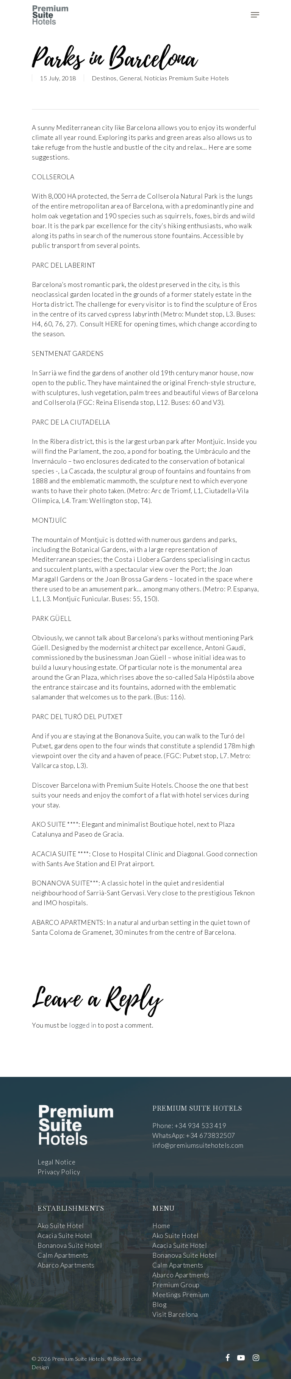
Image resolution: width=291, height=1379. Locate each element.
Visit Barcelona (175, 1314)
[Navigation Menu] (255, 15)
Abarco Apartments (66, 1265)
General (130, 77)
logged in (83, 1025)
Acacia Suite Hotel (65, 1236)
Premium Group (176, 1285)
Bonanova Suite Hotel (70, 1245)
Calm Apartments (63, 1255)
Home (161, 1226)
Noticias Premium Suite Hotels (186, 77)
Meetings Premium (180, 1295)
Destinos (104, 77)
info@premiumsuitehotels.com (198, 1145)
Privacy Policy (59, 1172)
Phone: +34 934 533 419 (189, 1126)
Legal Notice (56, 1162)
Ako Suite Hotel (61, 1226)
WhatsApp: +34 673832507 (193, 1135)
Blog (159, 1304)
